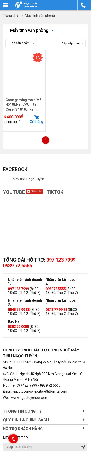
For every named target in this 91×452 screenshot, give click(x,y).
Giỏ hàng (36, 119)
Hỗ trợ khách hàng (23, 428)
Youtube (23, 192)
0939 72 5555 (17, 266)
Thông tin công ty (22, 411)
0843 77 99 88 (56, 310)
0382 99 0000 (18, 327)
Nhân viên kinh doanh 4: (63, 302)
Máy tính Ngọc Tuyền (28, 179)
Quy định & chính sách (26, 420)
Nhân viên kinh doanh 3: (25, 302)
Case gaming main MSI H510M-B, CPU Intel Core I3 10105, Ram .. (24, 104)
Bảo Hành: (16, 321)
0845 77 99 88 (19, 310)
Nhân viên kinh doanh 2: (63, 281)
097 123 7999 (60, 260)
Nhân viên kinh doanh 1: (25, 281)
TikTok (55, 192)
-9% (37, 57)
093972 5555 (56, 289)
